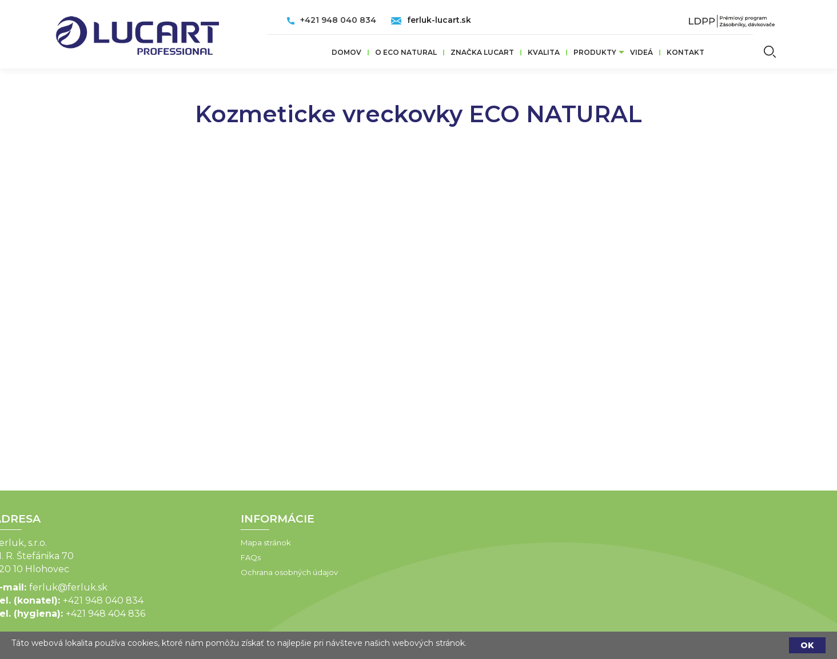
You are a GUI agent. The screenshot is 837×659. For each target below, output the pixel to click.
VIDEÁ (641, 52)
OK (807, 645)
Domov (346, 52)
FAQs (200, 557)
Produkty (594, 52)
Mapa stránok (215, 542)
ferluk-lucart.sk (439, 20)
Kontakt (685, 52)
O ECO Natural (406, 52)
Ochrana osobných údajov (239, 572)
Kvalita (544, 52)
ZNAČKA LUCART (482, 52)
